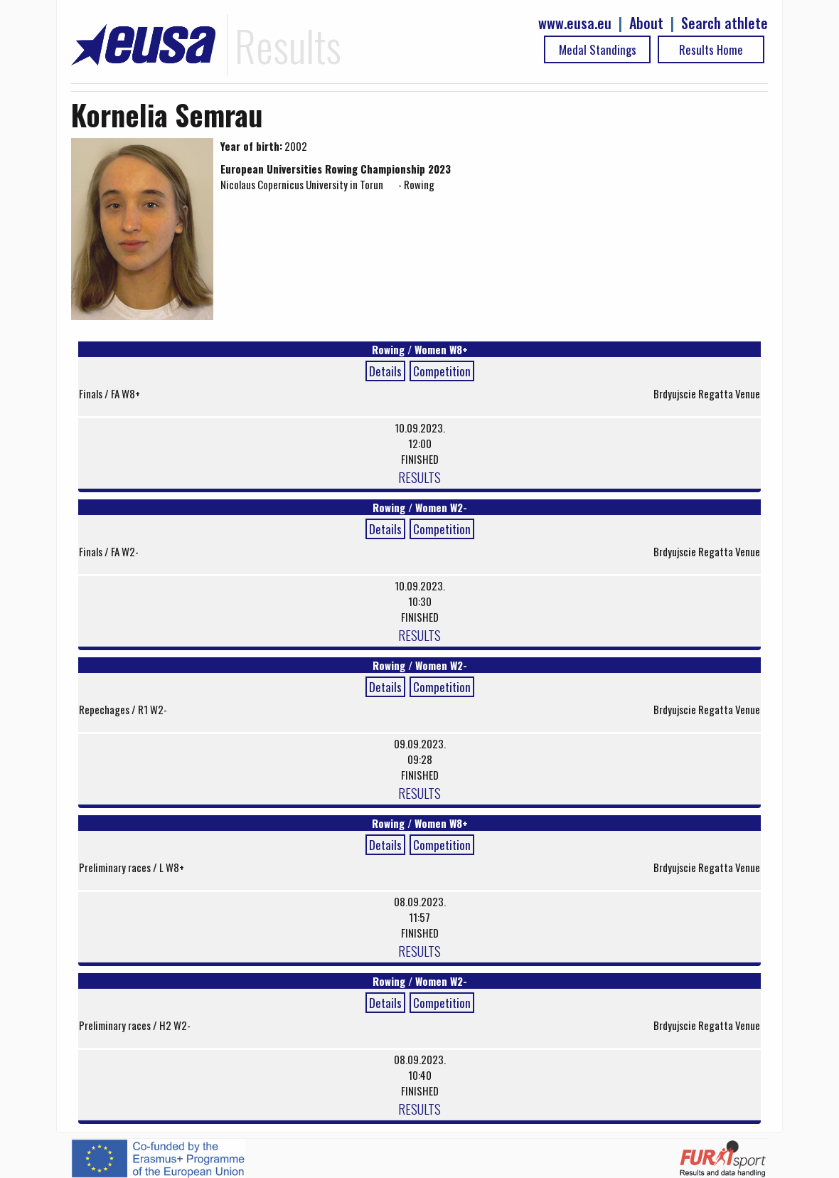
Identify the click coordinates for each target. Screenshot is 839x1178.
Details (385, 371)
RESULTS (419, 477)
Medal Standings (597, 49)
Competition (442, 371)
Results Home (711, 49)
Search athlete (724, 23)
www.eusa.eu (574, 23)
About (646, 23)
